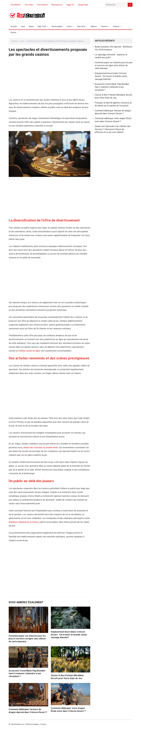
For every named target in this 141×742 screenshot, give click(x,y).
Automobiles (57, 26)
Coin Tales (29, 5)
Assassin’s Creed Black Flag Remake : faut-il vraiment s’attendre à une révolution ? (27, 673)
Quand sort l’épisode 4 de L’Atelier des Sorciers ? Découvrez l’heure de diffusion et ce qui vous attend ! (113, 129)
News (31, 26)
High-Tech (42, 26)
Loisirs (69, 26)
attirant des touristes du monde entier (40, 447)
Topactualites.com (18, 724)
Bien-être (81, 26)
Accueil (14, 26)
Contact (43, 724)
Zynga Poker (83, 5)
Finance (116, 26)
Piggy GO (70, 5)
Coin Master (16, 5)
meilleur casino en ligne (29, 351)
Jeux (23, 26)
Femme (104, 26)
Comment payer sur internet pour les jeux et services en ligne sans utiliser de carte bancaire (27, 639)
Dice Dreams (42, 5)
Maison (94, 26)
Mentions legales (32, 724)
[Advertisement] (49, 78)
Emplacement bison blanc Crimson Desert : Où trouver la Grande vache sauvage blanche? (69, 635)
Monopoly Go (57, 5)
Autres (13, 32)
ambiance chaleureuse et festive (24, 522)
